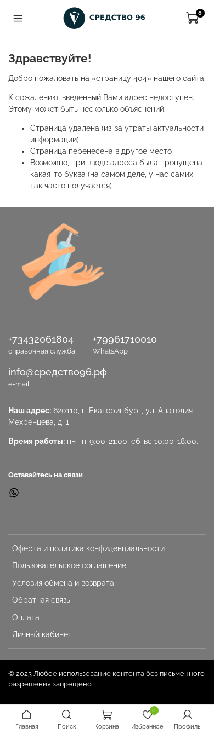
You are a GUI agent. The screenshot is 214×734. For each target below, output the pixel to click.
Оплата (26, 617)
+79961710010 (125, 339)
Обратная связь (41, 600)
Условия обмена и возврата (63, 583)
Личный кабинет (42, 634)
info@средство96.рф (57, 372)
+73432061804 (41, 339)
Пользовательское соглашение (69, 565)
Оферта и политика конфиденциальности (88, 548)
